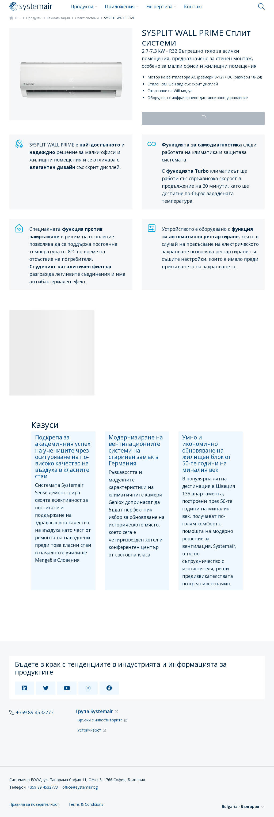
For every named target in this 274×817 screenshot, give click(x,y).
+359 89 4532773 (35, 704)
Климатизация (58, 18)
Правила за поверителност (34, 796)
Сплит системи (87, 18)
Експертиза (161, 6)
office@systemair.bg (80, 778)
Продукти (84, 6)
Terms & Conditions (85, 796)
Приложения (122, 6)
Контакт (193, 6)
